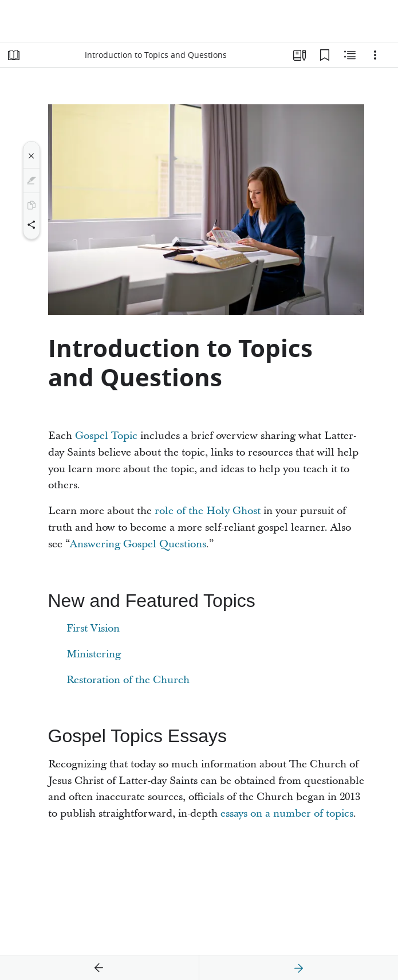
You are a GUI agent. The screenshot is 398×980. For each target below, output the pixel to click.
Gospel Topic (106, 436)
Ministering (93, 654)
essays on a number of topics (286, 813)
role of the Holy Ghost (208, 511)
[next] (298, 968)
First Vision (93, 628)
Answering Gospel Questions (138, 544)
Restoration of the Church (128, 680)
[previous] (99, 968)
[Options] (375, 55)
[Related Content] (349, 55)
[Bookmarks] (324, 55)
